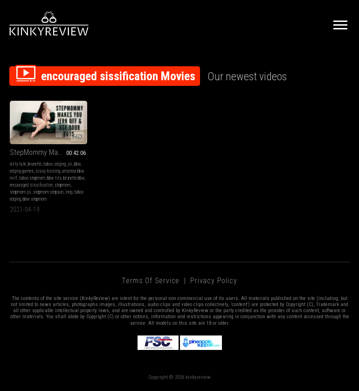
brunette (34, 164)
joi (70, 164)
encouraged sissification (31, 185)
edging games (22, 171)
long (68, 192)
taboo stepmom (32, 178)
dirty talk (18, 164)
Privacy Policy (213, 280)
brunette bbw (73, 178)
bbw (77, 164)
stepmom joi (20, 192)
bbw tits (54, 178)
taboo (48, 164)
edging (60, 164)
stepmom (62, 185)
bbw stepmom (35, 199)
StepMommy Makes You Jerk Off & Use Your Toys (48, 152)
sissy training (47, 171)
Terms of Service (151, 280)
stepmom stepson (48, 192)
